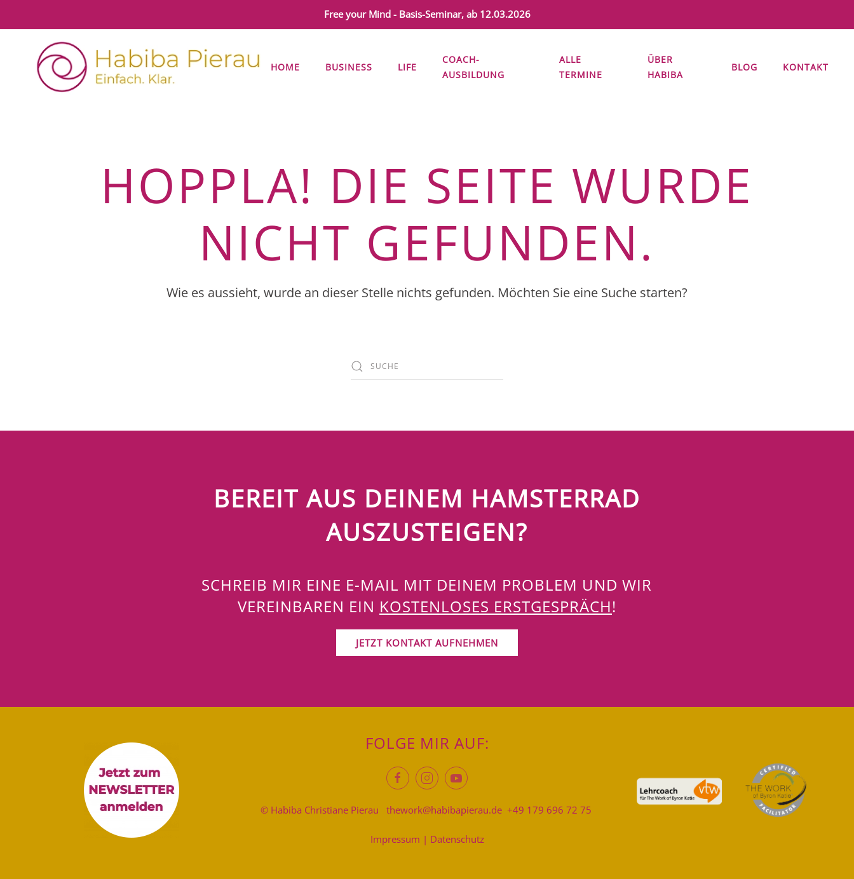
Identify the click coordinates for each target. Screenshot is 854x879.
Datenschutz (457, 839)
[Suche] (427, 366)
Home (285, 67)
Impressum (395, 839)
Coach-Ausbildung (473, 67)
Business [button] (348, 67)
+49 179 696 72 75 (549, 809)
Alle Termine (580, 67)
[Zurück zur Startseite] (148, 67)
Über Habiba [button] (665, 67)
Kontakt (806, 67)
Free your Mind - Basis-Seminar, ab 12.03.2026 (427, 14)
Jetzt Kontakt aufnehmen (427, 642)
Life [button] (407, 67)
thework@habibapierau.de (444, 809)
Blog (744, 67)
